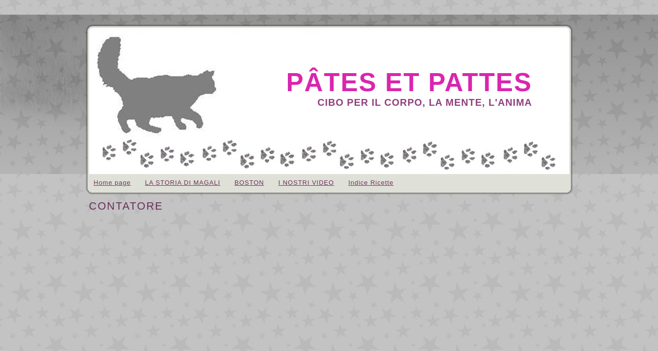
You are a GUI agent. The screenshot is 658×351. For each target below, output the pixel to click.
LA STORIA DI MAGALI (183, 182)
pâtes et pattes (409, 82)
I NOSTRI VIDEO (306, 182)
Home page (112, 182)
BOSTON (249, 182)
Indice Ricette (371, 182)
